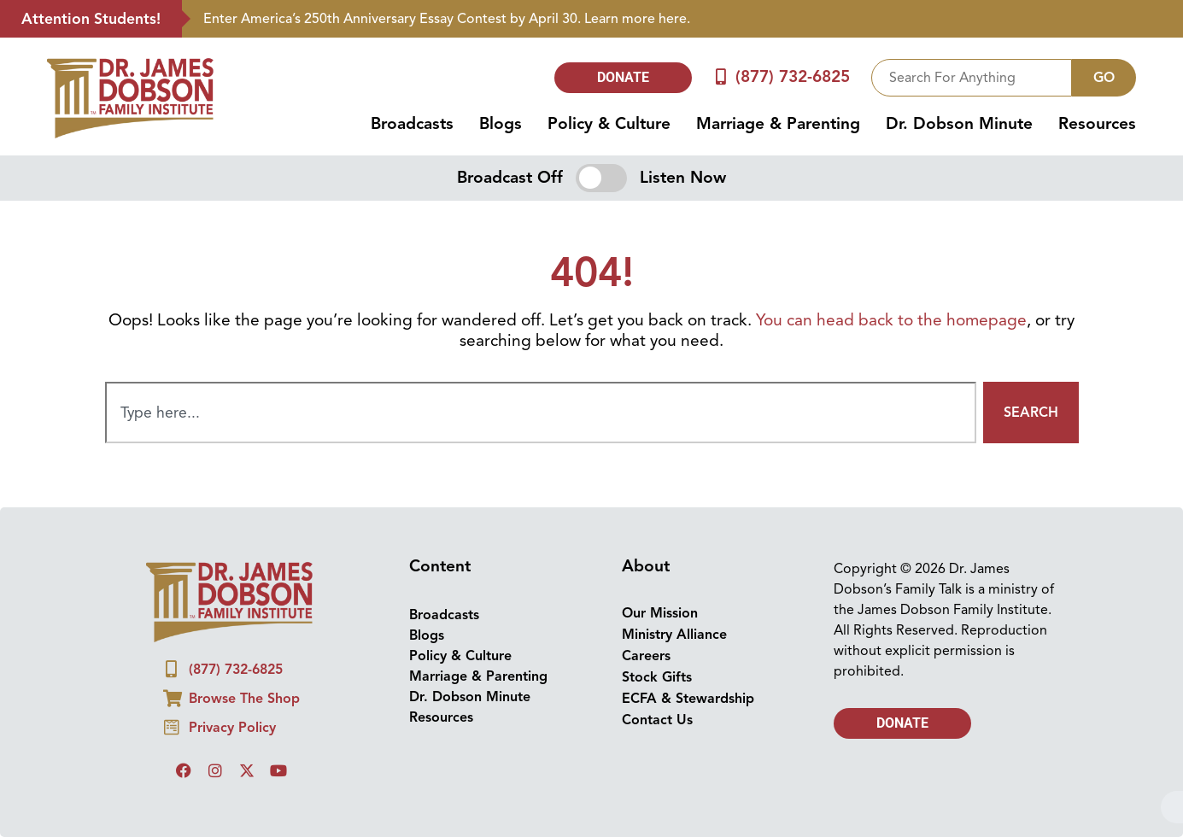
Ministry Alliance (674, 634)
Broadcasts (412, 124)
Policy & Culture (609, 124)
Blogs (500, 124)
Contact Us (657, 720)
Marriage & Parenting (778, 124)
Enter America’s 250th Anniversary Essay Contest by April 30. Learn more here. (446, 18)
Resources (1097, 124)
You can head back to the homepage (891, 320)
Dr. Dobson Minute (959, 124)
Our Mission (660, 613)
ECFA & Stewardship (688, 698)
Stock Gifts (657, 677)
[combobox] (971, 78)
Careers (646, 655)
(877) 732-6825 (792, 77)
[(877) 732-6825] (720, 77)
